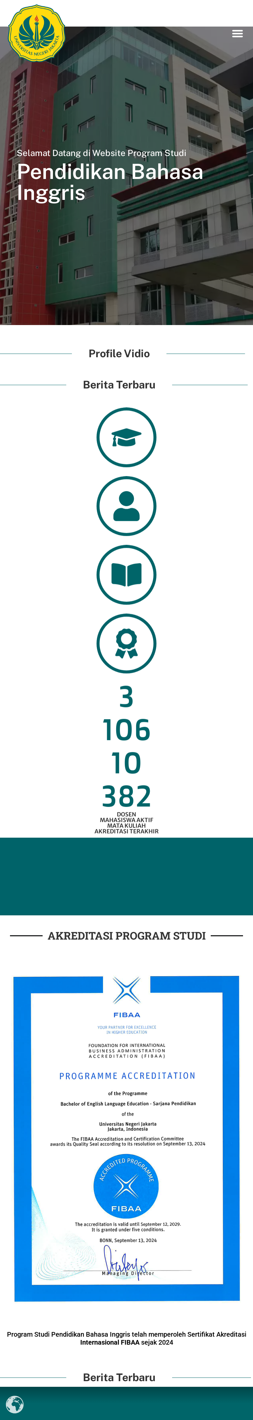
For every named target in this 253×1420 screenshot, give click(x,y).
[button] (238, 33)
